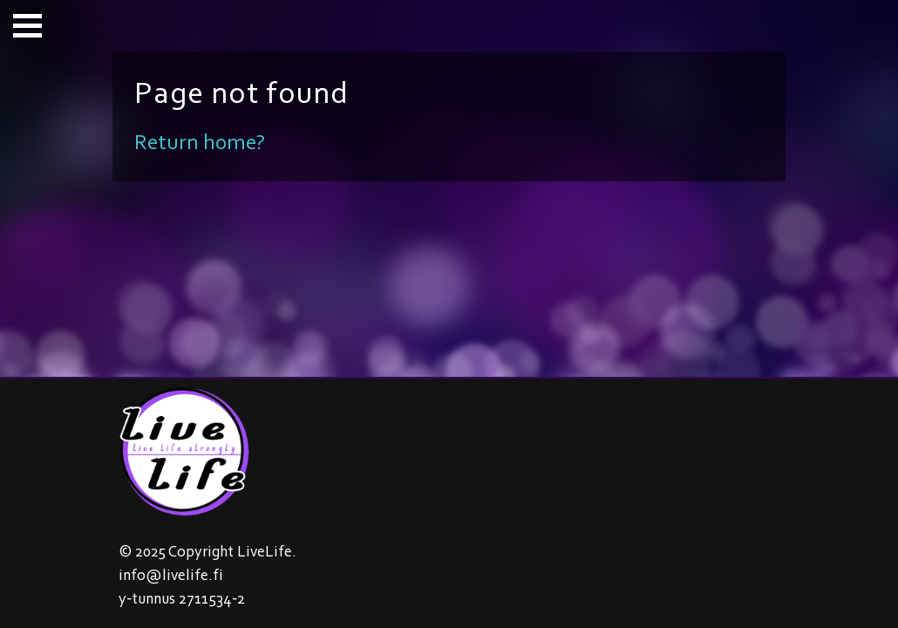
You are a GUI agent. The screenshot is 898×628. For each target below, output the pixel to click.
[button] (27, 25)
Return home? (199, 141)
